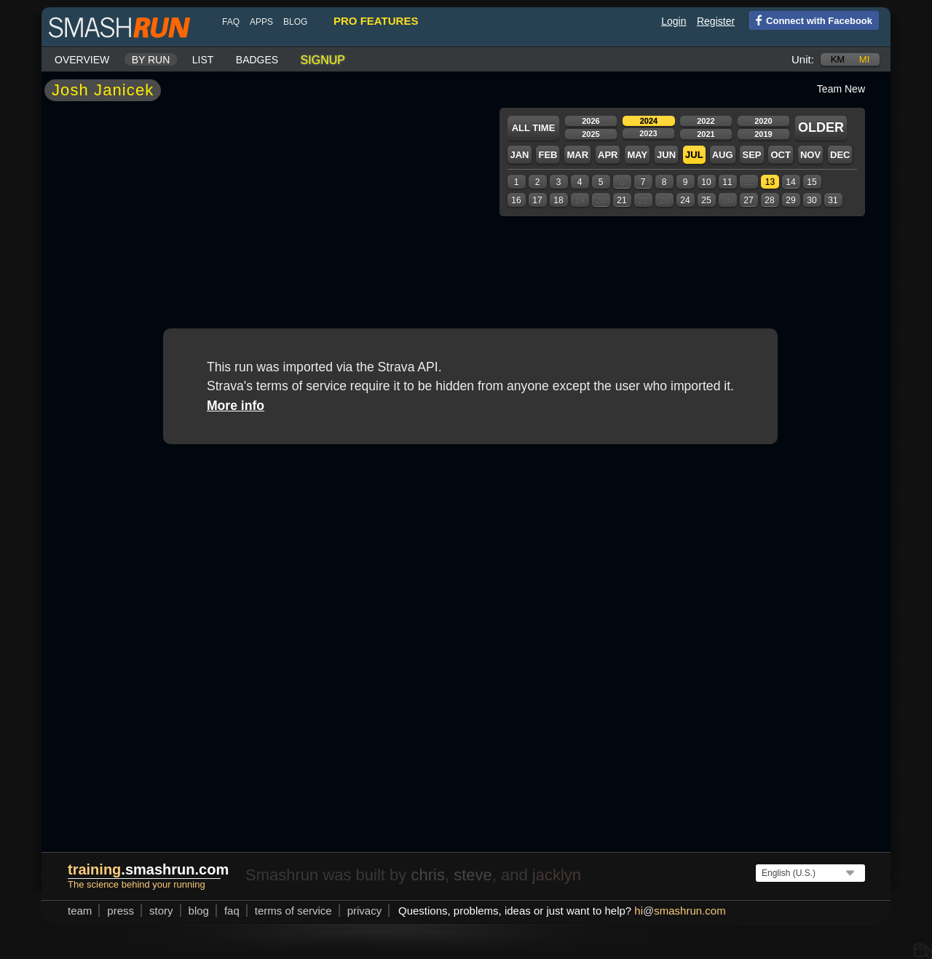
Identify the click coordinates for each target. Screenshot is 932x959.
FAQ (231, 22)
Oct (780, 154)
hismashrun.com (679, 910)
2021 (705, 134)
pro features (375, 21)
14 (790, 182)
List (203, 60)
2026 (590, 121)
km (838, 59)
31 (832, 200)
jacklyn (556, 875)
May (637, 154)
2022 (705, 121)
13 (770, 182)
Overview (82, 60)
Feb (547, 154)
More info (235, 405)
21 (621, 200)
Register (716, 21)
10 (706, 182)
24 (685, 200)
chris (427, 875)
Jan (519, 154)
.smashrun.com (148, 869)
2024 (648, 121)
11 (727, 182)
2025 (590, 134)
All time (534, 127)
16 (516, 200)
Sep (751, 154)
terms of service (293, 910)
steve (473, 875)
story (161, 910)
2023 (648, 133)
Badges (257, 60)
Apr (607, 154)
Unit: (802, 59)
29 (790, 200)
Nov (810, 154)
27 (748, 200)
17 (537, 200)
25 (706, 200)
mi (864, 59)
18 (558, 200)
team (80, 910)
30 (811, 200)
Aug (722, 154)
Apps (261, 22)
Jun (666, 154)
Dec (840, 154)
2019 (763, 134)
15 (811, 182)
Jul (694, 154)
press (120, 910)
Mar (577, 154)
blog (295, 22)
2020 (763, 121)
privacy (364, 910)
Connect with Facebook (810, 19)
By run (151, 60)
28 (769, 200)
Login (673, 21)
